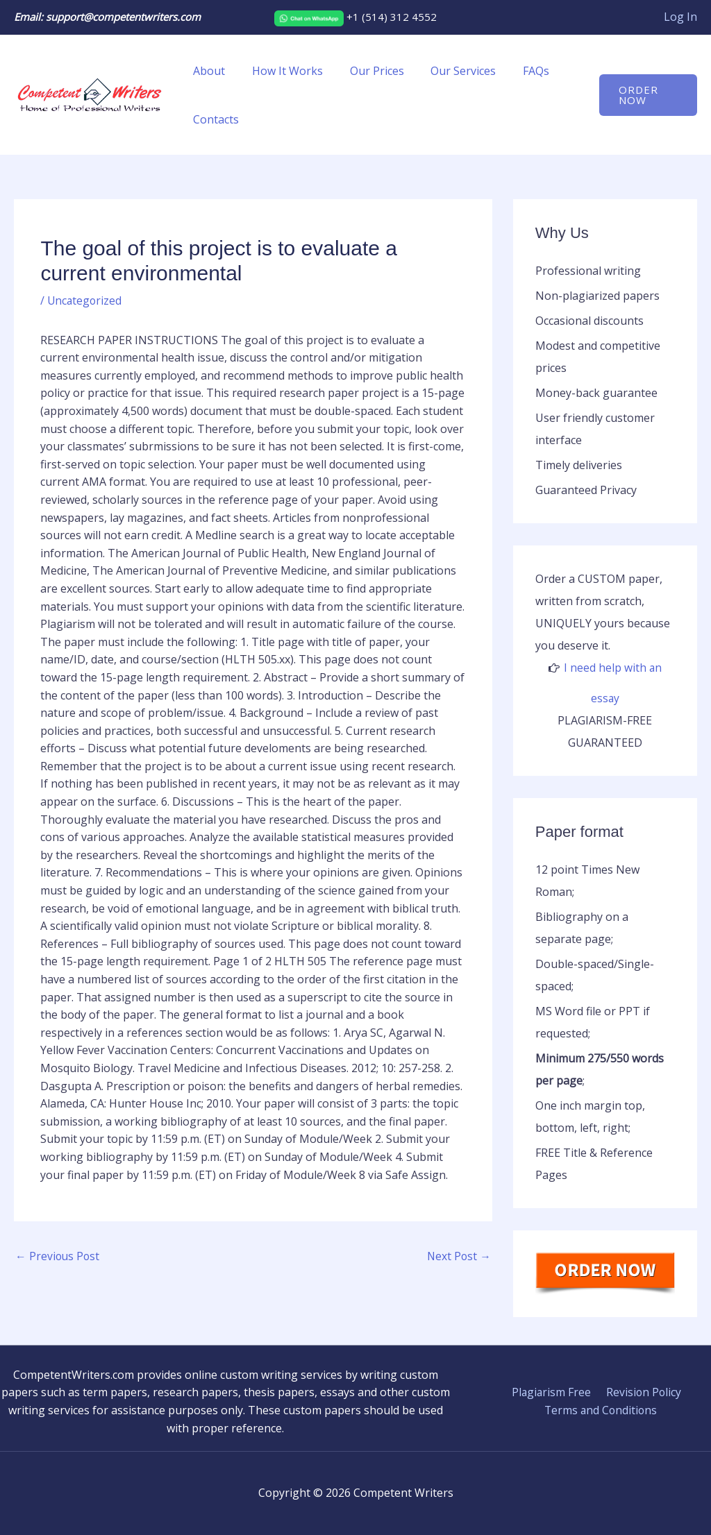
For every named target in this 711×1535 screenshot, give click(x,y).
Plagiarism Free (552, 1392)
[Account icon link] (680, 17)
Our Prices (365, 70)
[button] (645, 95)
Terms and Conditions (601, 1410)
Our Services (447, 70)
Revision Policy (641, 1392)
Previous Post (58, 1256)
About (207, 70)
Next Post (458, 1256)
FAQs (515, 70)
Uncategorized (85, 300)
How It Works (280, 70)
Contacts (214, 119)
